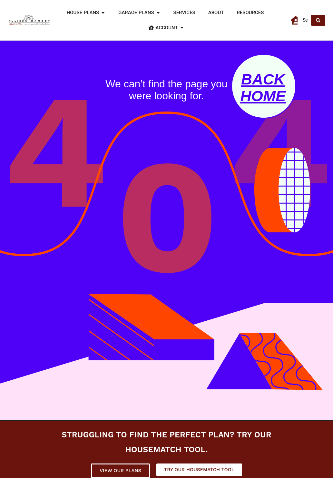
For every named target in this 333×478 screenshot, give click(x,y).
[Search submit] (318, 20)
